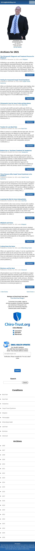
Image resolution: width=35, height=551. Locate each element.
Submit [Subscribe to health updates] (17, 370)
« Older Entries (4, 291)
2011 (3, 468)
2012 (3, 473)
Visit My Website (17, 47)
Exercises (5, 431)
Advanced (24, 270)
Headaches (25, 152)
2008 (3, 455)
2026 (3, 537)
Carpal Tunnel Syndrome (9, 408)
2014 (3, 482)
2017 (3, 496)
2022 (3, 519)
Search (13, 379)
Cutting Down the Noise (7, 246)
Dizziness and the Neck (7, 268)
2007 (3, 450)
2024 (3, 528)
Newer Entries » (31, 291)
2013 (3, 477)
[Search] (12, 382)
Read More (30, 75)
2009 (3, 459)
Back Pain (24, 105)
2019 (3, 505)
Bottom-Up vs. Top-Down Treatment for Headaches (16, 150)
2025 (3, 533)
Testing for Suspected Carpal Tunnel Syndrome (15, 80)
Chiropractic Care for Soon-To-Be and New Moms (15, 103)
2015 (3, 487)
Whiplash (25, 59)
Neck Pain (5, 399)
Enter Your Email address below (17, 350)
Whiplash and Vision (6, 223)
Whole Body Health (26, 248)
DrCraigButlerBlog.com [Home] (8, 2)
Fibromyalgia (5, 417)
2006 (3, 445)
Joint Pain (24, 200)
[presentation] (17, 364)
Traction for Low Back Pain (8, 127)
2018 (3, 500)
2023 (3, 523)
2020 (3, 510)
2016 (3, 491)
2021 (3, 514)
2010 (3, 464)
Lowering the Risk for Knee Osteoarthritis (13, 199)
